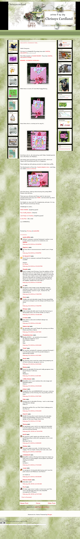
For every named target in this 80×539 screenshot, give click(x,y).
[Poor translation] (4, 523)
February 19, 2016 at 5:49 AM (32, 364)
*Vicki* (25, 348)
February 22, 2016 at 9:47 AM (32, 494)
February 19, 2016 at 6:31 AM (32, 375)
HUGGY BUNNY (36, 56)
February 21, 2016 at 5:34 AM (32, 451)
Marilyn (25, 446)
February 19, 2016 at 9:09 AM (32, 386)
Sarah (24, 358)
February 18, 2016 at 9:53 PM (32, 253)
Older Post (51, 503)
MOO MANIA (24, 209)
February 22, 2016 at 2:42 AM (32, 484)
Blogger (50, 514)
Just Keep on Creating (26, 215)
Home (38, 503)
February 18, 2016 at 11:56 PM (32, 305)
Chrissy (65, 42)
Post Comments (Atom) (42, 507)
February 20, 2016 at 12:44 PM (32, 431)
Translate (65, 97)
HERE (39, 197)
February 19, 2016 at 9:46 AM (32, 411)
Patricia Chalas (27, 479)
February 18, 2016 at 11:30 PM (32, 294)
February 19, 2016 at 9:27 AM (32, 396)
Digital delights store (43, 167)
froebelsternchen (28, 335)
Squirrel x (25, 247)
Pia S (24, 487)
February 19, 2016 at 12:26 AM (32, 314)
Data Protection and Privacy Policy (64, 149)
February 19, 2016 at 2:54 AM (32, 345)
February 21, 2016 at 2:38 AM (32, 443)
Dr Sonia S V (26, 256)
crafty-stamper (27, 379)
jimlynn (25, 389)
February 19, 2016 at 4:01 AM (32, 355)
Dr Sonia (25, 264)
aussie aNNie (26, 237)
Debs (24, 399)
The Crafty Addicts (26, 212)
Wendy (25, 367)
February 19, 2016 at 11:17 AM (32, 421)
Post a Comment (27, 497)
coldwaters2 (26, 455)
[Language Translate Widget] (64, 96)
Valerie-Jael (26, 326)
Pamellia (25, 269)
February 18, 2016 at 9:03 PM (32, 244)
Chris (24, 297)
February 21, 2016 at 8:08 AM (32, 476)
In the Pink (23, 218)
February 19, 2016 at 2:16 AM (32, 323)
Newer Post (24, 503)
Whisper (25, 309)
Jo (23, 285)
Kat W (24, 434)
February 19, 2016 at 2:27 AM (32, 332)
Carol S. (25, 414)
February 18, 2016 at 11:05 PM (32, 282)
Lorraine (25, 317)
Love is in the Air (31, 168)
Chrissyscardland (17, 4)
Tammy (25, 424)
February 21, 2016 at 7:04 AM (32, 465)
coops (24, 468)
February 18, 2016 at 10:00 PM (32, 266)
